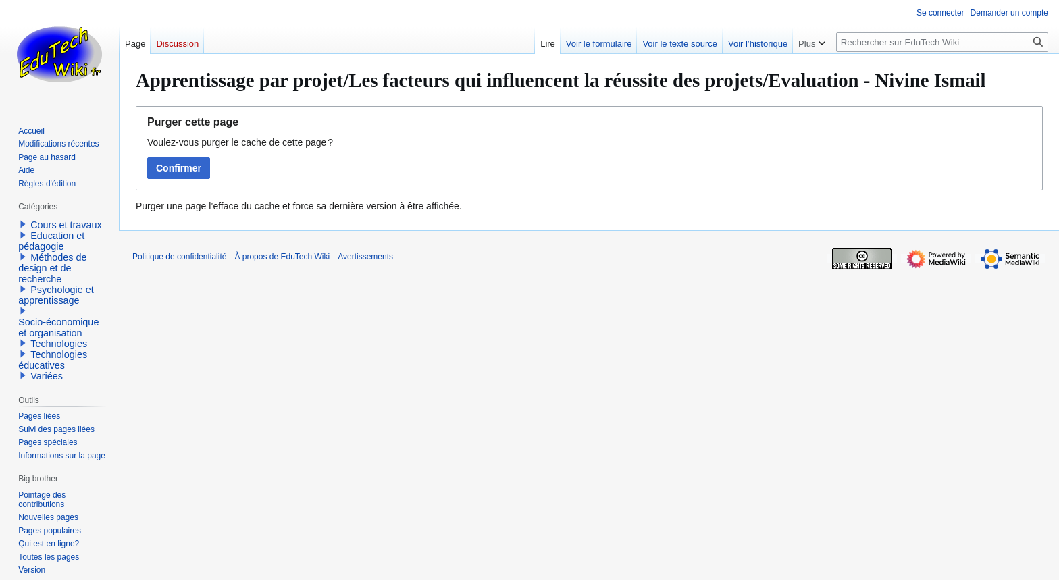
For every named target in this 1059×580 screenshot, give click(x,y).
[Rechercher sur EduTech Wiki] (942, 42)
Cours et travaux (66, 224)
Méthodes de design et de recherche (52, 268)
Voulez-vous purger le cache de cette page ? (240, 142)
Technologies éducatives (52, 360)
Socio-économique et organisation (58, 327)
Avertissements (365, 256)
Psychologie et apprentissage (56, 295)
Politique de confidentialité (179, 256)
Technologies (58, 343)
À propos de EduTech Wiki (282, 256)
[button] (23, 224)
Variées (46, 376)
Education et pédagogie (51, 241)
